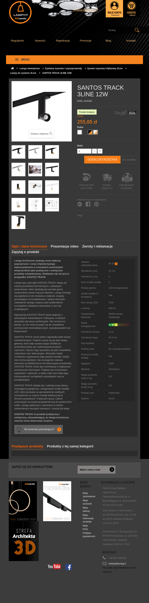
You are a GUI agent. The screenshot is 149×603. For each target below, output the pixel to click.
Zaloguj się (114, 8)
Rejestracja (63, 40)
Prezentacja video (65, 246)
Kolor (80, 127)
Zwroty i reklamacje (97, 246)
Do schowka (129, 159)
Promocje (85, 40)
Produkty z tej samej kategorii (70, 446)
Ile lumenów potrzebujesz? (39, 429)
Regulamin (17, 40)
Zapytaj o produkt (25, 252)
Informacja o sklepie (118, 482)
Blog (108, 40)
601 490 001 (87, 6)
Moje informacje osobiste (88, 519)
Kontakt (131, 40)
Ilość (80, 145)
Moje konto (85, 484)
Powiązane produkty (27, 446)
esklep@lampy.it (117, 563)
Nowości (40, 40)
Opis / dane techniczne (29, 246)
